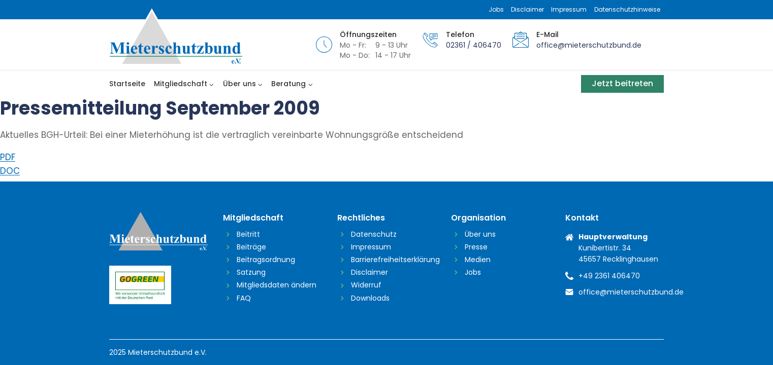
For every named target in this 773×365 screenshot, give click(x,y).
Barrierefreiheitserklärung (393, 259)
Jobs (496, 9)
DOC (10, 171)
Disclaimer (527, 9)
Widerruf (366, 285)
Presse (476, 247)
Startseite (127, 84)
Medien (478, 259)
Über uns (480, 234)
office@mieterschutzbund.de (588, 45)
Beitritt (248, 234)
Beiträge (251, 247)
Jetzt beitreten (622, 83)
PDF (7, 157)
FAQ (244, 298)
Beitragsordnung (266, 259)
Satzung (251, 272)
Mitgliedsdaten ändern (276, 285)
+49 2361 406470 (609, 276)
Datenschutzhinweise (627, 9)
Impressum (569, 9)
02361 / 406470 (473, 45)
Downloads (370, 298)
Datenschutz (374, 234)
